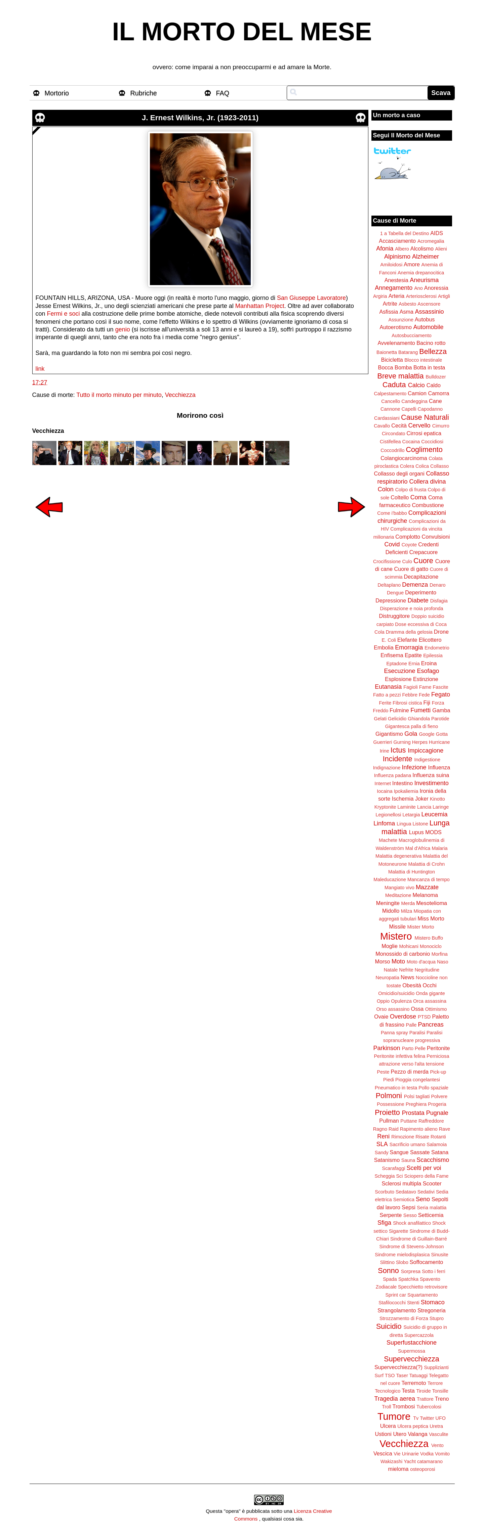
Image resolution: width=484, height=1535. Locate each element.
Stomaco (433, 1302)
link (40, 368)
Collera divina (427, 481)
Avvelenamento (396, 343)
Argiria (380, 296)
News (407, 977)
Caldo (434, 385)
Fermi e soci (63, 313)
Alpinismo (397, 256)
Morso (382, 961)
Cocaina (411, 441)
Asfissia (388, 312)
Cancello (390, 401)
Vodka (427, 1453)
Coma (418, 497)
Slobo (402, 1262)
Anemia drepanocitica (421, 272)
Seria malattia (431, 1207)
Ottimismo (436, 1009)
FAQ (223, 93)
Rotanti (438, 1136)
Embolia (383, 647)
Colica (422, 466)
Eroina (429, 663)
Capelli (409, 409)
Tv (415, 1418)
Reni (383, 1136)
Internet (382, 783)
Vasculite (438, 1434)
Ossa (417, 1009)
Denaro (437, 585)
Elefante (407, 640)
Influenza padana (392, 775)
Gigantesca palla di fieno (411, 726)
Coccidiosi (432, 441)
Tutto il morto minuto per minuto (118, 395)
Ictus (398, 750)
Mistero (396, 936)
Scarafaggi (393, 1168)
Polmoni (389, 1095)
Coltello (400, 497)
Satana (439, 1152)
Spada (390, 1279)
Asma (406, 312)
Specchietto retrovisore (422, 1287)
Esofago (428, 671)
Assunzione (401, 319)
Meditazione (398, 895)
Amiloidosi (391, 264)
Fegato (440, 694)
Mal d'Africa (418, 848)
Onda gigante (430, 993)
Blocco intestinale (423, 360)
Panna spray (394, 1032)
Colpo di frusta (411, 489)
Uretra (436, 1426)
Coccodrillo (392, 450)
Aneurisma (424, 280)
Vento (437, 1445)
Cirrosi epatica (424, 433)
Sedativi (426, 1191)
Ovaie (381, 1016)
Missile (397, 926)
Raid (394, 1129)
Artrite (390, 304)
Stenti (413, 1302)
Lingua (404, 823)
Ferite (385, 703)
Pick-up (438, 1072)
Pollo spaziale (433, 1087)
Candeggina (414, 401)
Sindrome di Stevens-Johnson (411, 1246)
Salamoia (437, 1144)
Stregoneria (431, 1310)
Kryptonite (385, 807)
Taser (402, 1375)
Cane (435, 401)
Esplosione (398, 679)
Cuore (423, 560)
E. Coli (389, 640)
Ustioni (383, 1434)
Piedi (388, 1079)
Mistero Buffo (428, 938)
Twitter (427, 1418)
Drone (441, 632)
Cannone (390, 409)
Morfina (440, 954)
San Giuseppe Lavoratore (311, 298)
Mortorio (57, 93)
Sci (399, 1176)
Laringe (441, 807)
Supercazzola (419, 1335)
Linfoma (384, 823)
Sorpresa (410, 1271)
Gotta (442, 734)
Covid (392, 544)
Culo (407, 561)
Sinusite (439, 1254)
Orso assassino (392, 1009)
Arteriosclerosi (421, 296)
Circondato (393, 433)
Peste (383, 1072)
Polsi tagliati (417, 1096)
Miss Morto (431, 918)
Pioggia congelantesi (417, 1079)
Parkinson (386, 1048)
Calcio (416, 385)
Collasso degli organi (399, 473)
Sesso (410, 1215)
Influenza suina (430, 775)
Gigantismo (389, 734)
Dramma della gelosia (409, 632)
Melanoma (425, 895)
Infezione (414, 767)
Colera (407, 466)
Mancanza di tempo (428, 879)
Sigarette (398, 1231)
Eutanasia (388, 686)
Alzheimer (425, 256)
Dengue (395, 592)
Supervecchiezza (411, 1359)
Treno (442, 1399)
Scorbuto (384, 1191)
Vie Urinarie (406, 1453)
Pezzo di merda (409, 1072)
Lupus (416, 832)
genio (122, 329)
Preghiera (416, 1104)
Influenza (439, 767)
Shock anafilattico (412, 1223)
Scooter (432, 1183)
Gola (410, 733)
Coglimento (424, 449)
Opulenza (401, 1001)
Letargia (411, 814)
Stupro (437, 1318)
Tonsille (440, 1391)
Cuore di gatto (411, 569)
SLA (382, 1144)
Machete (388, 840)
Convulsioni (436, 537)
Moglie (389, 946)
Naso (442, 961)
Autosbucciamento (411, 335)
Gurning (402, 742)
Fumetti (420, 710)
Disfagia (439, 600)
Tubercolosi (428, 1406)
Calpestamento (390, 393)
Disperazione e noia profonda (411, 608)
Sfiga (384, 1222)
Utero (399, 1434)
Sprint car (396, 1295)
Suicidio (389, 1326)
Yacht (410, 1461)
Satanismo (387, 1160)
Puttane (408, 1121)
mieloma (398, 1469)
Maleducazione (389, 879)
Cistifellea (390, 441)
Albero (402, 249)
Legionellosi (388, 814)
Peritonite (438, 1048)
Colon (386, 489)
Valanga (418, 1434)
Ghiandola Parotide (428, 718)
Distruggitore (394, 616)
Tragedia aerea (394, 1398)
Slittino (387, 1262)
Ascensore (428, 304)
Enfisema (391, 655)
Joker (422, 799)
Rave (444, 1129)
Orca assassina (429, 1001)
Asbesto (407, 304)
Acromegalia (430, 241)
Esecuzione (399, 671)
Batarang (408, 352)
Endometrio (437, 647)
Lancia (424, 807)
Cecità (399, 425)
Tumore (393, 1416)
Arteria (397, 296)
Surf (378, 1375)
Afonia (384, 248)
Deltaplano (389, 585)
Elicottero (430, 640)
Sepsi (408, 1207)
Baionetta (386, 352)
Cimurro (440, 425)
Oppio (383, 1001)
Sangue (399, 1152)
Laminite (406, 807)
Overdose (403, 1016)
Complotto (407, 537)
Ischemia (403, 799)
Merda (408, 903)
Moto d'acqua (421, 961)
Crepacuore (423, 552)
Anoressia (436, 288)
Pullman (389, 1121)
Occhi (430, 985)
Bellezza (433, 351)
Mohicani (408, 946)
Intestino (402, 783)
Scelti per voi (423, 1168)
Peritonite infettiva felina (400, 1056)
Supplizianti (436, 1367)
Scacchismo (432, 1160)
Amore (412, 264)
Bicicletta (392, 360)
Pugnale (437, 1113)
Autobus (425, 319)
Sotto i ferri (433, 1271)
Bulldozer (436, 376)
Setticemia (431, 1215)
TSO (390, 1375)
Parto (407, 1048)
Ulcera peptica (412, 1426)
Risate (422, 1136)
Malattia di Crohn (426, 864)
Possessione (390, 1104)
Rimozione (402, 1136)
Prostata (413, 1113)
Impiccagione (425, 750)
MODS (433, 832)
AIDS (436, 233)
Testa (408, 1391)
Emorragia (409, 647)
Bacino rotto (430, 343)
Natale (391, 970)
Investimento (431, 783)
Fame (425, 687)
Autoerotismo (396, 327)
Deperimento (420, 592)
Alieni (441, 249)
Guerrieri (382, 742)
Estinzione (425, 679)
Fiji (426, 702)
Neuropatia (387, 977)
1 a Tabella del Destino (404, 233)
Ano (418, 288)
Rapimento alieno (419, 1129)
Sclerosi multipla (401, 1183)
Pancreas (431, 1024)
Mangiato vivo (399, 887)
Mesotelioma (431, 903)
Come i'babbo (392, 513)
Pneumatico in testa (396, 1087)
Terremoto (414, 1383)
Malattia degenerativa (398, 856)
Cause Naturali (425, 417)
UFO (441, 1418)
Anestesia (396, 280)
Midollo (390, 911)
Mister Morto (420, 927)
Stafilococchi (392, 1302)
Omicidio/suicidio (396, 993)
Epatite (413, 655)
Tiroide (423, 1391)
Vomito (442, 1453)
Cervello (419, 425)
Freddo (381, 710)
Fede (424, 694)
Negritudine (427, 970)
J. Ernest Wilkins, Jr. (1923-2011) (200, 118)
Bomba (403, 367)
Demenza (415, 584)
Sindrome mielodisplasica (402, 1254)
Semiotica (403, 1199)
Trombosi (404, 1406)
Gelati (380, 718)
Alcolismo (422, 248)
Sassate (420, 1152)
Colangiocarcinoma (403, 458)
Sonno (388, 1270)
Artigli (444, 296)
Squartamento (422, 1295)
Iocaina (384, 791)
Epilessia (433, 655)
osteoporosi (422, 1469)
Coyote (409, 544)
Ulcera (388, 1426)
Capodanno (430, 409)
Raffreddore (431, 1121)
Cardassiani (387, 418)
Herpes (420, 742)
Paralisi (417, 1032)
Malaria (439, 848)
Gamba (441, 710)
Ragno (380, 1129)
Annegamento (393, 287)
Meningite (388, 903)
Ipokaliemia (406, 791)
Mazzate (427, 887)
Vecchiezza (180, 395)
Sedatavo (406, 1191)
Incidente (397, 759)
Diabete (418, 600)
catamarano (430, 1461)
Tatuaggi (418, 1375)
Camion (417, 393)
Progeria (437, 1104)
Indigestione (427, 759)
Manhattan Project (259, 306)
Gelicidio (397, 718)
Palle (411, 1025)
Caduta (394, 384)
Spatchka (408, 1279)
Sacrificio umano (407, 1144)
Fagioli (410, 687)
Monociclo (431, 946)
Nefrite (406, 970)
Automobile (428, 327)
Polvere (439, 1096)
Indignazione (387, 767)
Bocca (385, 367)
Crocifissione (387, 561)
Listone (420, 823)
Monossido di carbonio (402, 954)
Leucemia (434, 814)
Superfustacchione (412, 1342)
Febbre (409, 694)
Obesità (411, 985)
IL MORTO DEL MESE (242, 31)
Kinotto (437, 799)
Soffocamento (426, 1262)
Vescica (382, 1453)
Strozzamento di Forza (403, 1318)
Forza (438, 703)
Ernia (414, 663)
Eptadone (396, 663)
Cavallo (382, 425)
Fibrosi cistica (407, 703)
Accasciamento (397, 241)
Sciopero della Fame (426, 1176)
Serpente (391, 1215)
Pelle (420, 1048)
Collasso (439, 466)
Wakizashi (391, 1461)
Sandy (382, 1152)
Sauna (408, 1160)
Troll (386, 1406)
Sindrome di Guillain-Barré (418, 1238)
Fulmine (399, 710)
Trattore (425, 1399)
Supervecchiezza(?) (398, 1367)
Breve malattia (400, 376)
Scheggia (385, 1176)
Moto (398, 961)
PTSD (424, 1017)
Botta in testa (429, 367)
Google (426, 734)
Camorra (438, 393)
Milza (406, 911)
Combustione (428, 505)
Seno (423, 1199)
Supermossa (411, 1351)
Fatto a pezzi (387, 694)
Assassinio (429, 311)
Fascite (440, 687)
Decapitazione (421, 577)
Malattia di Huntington (411, 871)
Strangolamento (396, 1310)
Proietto (387, 1112)
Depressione (390, 600)
